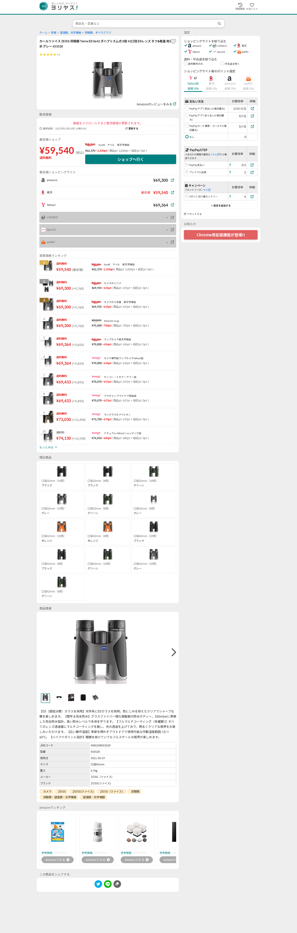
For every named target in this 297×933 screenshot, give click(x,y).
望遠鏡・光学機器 (94, 797)
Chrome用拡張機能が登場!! (221, 235)
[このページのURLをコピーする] (117, 884)
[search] (220, 23)
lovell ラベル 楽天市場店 (114, 144)
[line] (108, 884)
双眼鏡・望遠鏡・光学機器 (59, 797)
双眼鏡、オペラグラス (98, 32)
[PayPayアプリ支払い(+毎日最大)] (252, 108)
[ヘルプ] (230, 164)
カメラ (47, 791)
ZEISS (62, 791)
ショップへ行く (130, 159)
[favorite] (173, 41)
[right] (173, 652)
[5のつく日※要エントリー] (252, 196)
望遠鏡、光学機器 (70, 32)
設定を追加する (221, 205)
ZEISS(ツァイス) (83, 791)
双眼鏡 (135, 791)
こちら (215, 154)
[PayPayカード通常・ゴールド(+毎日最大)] (252, 126)
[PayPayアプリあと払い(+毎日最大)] (252, 115)
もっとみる (48, 447)
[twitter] (98, 884)
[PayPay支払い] (252, 164)
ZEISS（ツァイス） (112, 791)
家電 (53, 32)
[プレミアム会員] (252, 172)
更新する (131, 128)
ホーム (43, 32)
